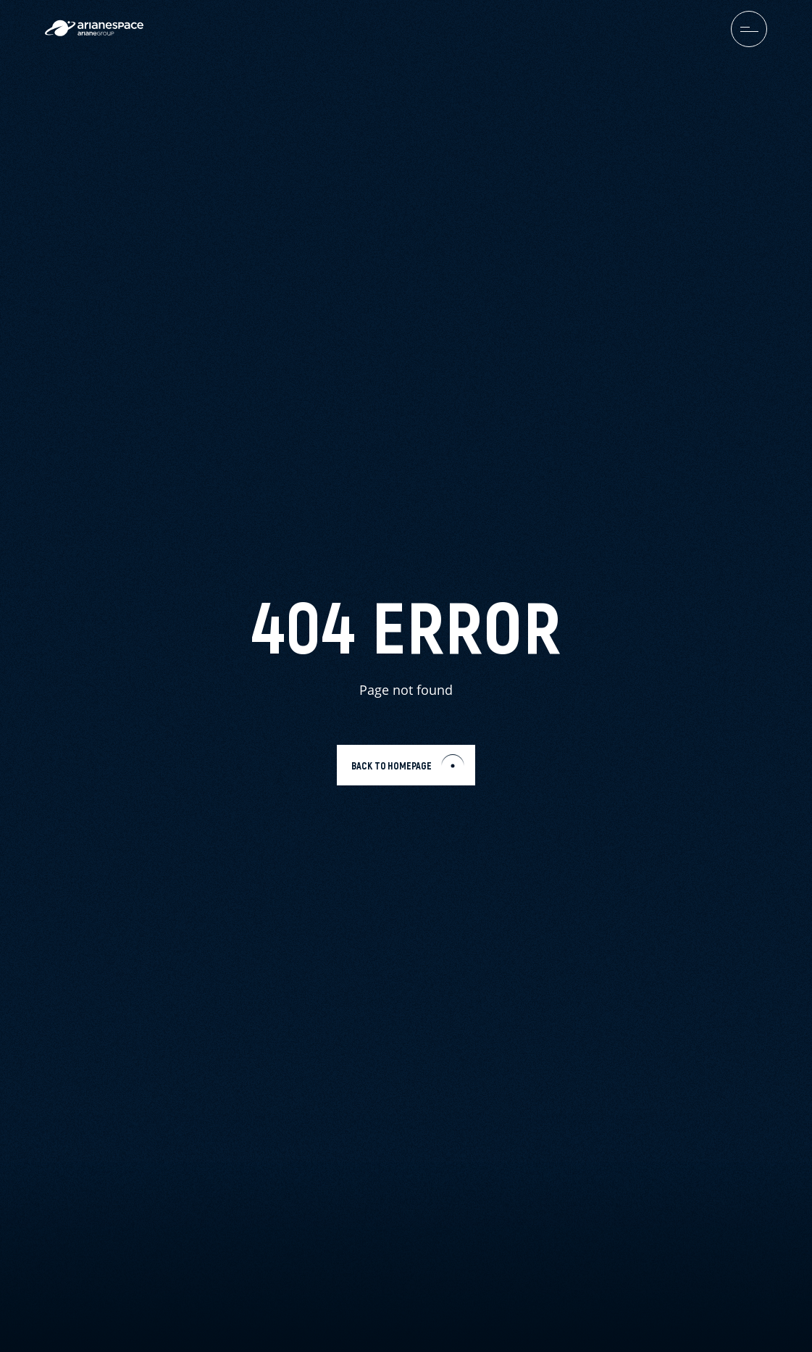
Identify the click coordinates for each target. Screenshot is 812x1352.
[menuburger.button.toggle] (749, 29)
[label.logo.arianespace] (94, 32)
